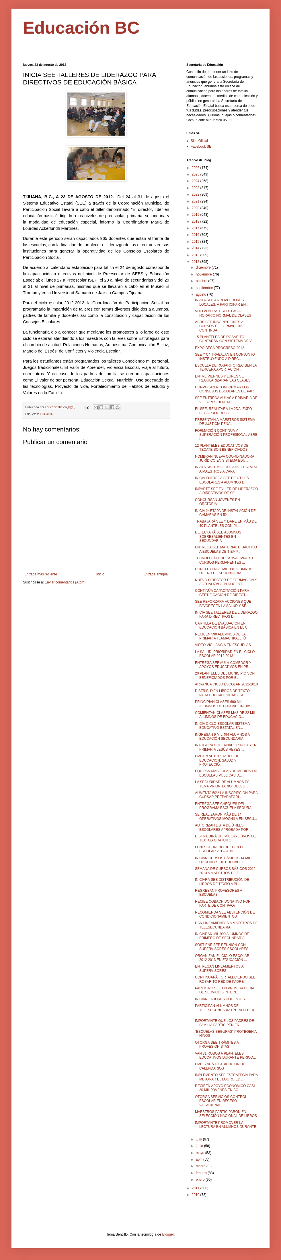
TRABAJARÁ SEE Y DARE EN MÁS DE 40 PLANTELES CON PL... (226, 523)
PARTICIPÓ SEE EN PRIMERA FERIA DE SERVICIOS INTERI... (224, 990)
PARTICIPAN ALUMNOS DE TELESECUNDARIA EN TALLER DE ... (225, 1010)
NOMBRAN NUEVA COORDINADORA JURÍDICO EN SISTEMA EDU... (224, 458)
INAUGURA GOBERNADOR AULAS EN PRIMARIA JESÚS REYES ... (226, 747)
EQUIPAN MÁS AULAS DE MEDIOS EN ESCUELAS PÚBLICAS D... (226, 773)
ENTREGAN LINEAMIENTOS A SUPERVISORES (219, 968)
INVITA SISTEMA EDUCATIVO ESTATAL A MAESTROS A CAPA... (226, 469)
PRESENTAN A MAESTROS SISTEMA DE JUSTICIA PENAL (225, 422)
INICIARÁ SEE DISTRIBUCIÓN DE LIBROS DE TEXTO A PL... (222, 882)
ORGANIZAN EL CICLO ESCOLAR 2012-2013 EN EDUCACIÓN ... (222, 958)
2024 (196, 181)
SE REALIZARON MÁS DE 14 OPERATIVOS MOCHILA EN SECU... (226, 816)
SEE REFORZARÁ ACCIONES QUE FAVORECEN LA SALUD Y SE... (223, 604)
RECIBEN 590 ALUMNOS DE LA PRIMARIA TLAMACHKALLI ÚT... (223, 636)
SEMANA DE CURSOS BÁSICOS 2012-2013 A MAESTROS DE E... (226, 871)
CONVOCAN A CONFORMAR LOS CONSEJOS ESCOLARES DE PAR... (226, 389)
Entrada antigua (155, 574)
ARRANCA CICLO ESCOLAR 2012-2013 (226, 684)
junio (200, 1146)
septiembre (205, 288)
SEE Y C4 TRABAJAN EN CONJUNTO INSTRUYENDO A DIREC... (225, 356)
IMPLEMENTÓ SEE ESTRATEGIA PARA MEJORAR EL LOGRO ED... (226, 1077)
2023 (196, 188)
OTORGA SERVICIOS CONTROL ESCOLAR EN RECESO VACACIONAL (221, 1101)
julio (199, 1139)
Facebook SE (201, 147)
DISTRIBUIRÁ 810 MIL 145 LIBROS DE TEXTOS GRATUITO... (225, 838)
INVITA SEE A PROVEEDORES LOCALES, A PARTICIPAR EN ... (222, 302)
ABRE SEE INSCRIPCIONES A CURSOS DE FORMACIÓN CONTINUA (219, 326)
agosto (201, 294)
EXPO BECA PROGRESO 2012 (219, 348)
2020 (196, 208)
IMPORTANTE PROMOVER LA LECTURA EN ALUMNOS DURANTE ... (225, 1127)
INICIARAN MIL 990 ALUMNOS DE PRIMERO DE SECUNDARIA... (222, 936)
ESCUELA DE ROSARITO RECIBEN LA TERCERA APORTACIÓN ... (226, 367)
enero (201, 1180)
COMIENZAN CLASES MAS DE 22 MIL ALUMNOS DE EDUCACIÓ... (225, 715)
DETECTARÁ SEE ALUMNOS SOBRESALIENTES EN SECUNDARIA (218, 536)
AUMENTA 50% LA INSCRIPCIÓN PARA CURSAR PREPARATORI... (226, 795)
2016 (196, 235)
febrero (202, 1173)
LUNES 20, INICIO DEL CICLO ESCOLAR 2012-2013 (219, 849)
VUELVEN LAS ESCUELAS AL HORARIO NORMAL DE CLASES (223, 313)
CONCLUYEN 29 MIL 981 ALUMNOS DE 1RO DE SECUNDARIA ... (223, 571)
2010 (196, 1195)
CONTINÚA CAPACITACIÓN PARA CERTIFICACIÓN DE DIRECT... (222, 593)
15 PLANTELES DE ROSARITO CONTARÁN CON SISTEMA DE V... (224, 339)
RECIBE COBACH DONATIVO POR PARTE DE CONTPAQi (223, 903)
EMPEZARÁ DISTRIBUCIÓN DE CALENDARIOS (220, 1066)
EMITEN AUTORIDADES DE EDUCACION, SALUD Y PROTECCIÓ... (217, 760)
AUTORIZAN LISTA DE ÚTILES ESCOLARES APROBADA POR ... (223, 827)
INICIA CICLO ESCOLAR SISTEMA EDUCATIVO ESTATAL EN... (222, 726)
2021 (196, 201)
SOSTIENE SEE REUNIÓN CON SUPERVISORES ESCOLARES (221, 947)
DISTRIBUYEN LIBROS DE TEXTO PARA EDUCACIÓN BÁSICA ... (222, 693)
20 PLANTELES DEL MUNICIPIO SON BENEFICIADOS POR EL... (225, 675)
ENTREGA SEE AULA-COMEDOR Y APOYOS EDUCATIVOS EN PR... (223, 665)
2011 (196, 1188)
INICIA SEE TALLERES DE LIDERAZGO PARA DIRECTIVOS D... (226, 614)
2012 (196, 262)
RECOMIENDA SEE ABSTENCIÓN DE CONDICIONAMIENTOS (225, 914)
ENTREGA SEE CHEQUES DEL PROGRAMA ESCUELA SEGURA (223, 806)
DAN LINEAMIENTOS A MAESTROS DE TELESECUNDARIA (226, 925)
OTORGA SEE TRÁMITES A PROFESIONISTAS (217, 1045)
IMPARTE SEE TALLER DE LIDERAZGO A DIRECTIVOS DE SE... (226, 491)
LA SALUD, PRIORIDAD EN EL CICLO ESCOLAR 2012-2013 (225, 654)
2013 (196, 255)
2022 (196, 194)
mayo (200, 1153)
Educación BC (81, 27)
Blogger (168, 1234)
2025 (196, 174)
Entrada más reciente (40, 574)
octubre (202, 281)
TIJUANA (46, 414)
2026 (196, 168)
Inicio (100, 574)
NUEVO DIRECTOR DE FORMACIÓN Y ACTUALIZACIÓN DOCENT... (226, 582)
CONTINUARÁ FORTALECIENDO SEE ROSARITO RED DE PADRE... (225, 979)
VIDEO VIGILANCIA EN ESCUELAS (223, 645)
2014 (196, 248)
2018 (196, 221)
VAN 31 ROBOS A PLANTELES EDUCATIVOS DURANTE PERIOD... (225, 1055)
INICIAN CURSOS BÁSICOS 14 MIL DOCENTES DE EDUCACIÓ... (223, 860)
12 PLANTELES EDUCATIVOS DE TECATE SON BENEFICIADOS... (222, 448)
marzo (201, 1166)
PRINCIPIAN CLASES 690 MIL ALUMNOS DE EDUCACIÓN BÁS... (224, 704)
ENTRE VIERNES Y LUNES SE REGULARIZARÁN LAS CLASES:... (224, 378)
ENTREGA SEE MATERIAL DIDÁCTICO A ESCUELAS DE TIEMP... (226, 549)
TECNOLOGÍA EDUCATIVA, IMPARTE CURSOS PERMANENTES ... (224, 560)
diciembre (204, 267)
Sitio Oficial (199, 141)
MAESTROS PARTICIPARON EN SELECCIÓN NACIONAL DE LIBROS (226, 1114)
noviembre (204, 274)
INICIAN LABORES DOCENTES (220, 999)
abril (199, 1159)
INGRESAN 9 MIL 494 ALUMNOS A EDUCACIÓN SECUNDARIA (222, 737)
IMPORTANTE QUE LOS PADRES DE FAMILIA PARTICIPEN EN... (224, 1023)
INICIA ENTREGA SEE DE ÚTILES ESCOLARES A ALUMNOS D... (222, 480)
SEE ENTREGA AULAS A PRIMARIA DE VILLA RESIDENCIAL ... (226, 400)
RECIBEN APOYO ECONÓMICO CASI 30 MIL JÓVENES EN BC (225, 1088)
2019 (196, 215)
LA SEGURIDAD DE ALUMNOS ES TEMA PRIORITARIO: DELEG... (222, 784)
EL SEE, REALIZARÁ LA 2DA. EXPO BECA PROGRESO (223, 411)
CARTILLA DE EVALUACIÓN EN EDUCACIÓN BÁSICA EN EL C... (222, 625)
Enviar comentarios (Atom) (65, 582)
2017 (196, 228)
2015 (196, 242)
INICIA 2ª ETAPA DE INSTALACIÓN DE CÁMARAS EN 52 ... (225, 513)
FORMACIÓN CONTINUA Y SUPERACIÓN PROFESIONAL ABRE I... (226, 435)
